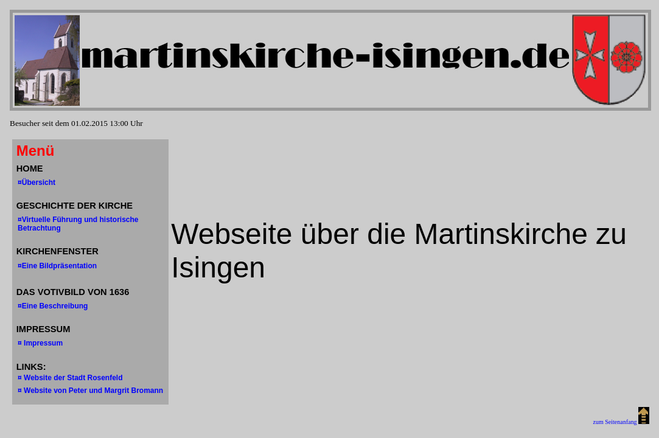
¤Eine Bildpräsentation (57, 266)
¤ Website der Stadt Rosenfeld (70, 378)
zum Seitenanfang (621, 422)
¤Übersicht (36, 182)
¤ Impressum (40, 343)
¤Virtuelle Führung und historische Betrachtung (78, 223)
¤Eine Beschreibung (53, 306)
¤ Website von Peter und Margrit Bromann (90, 390)
